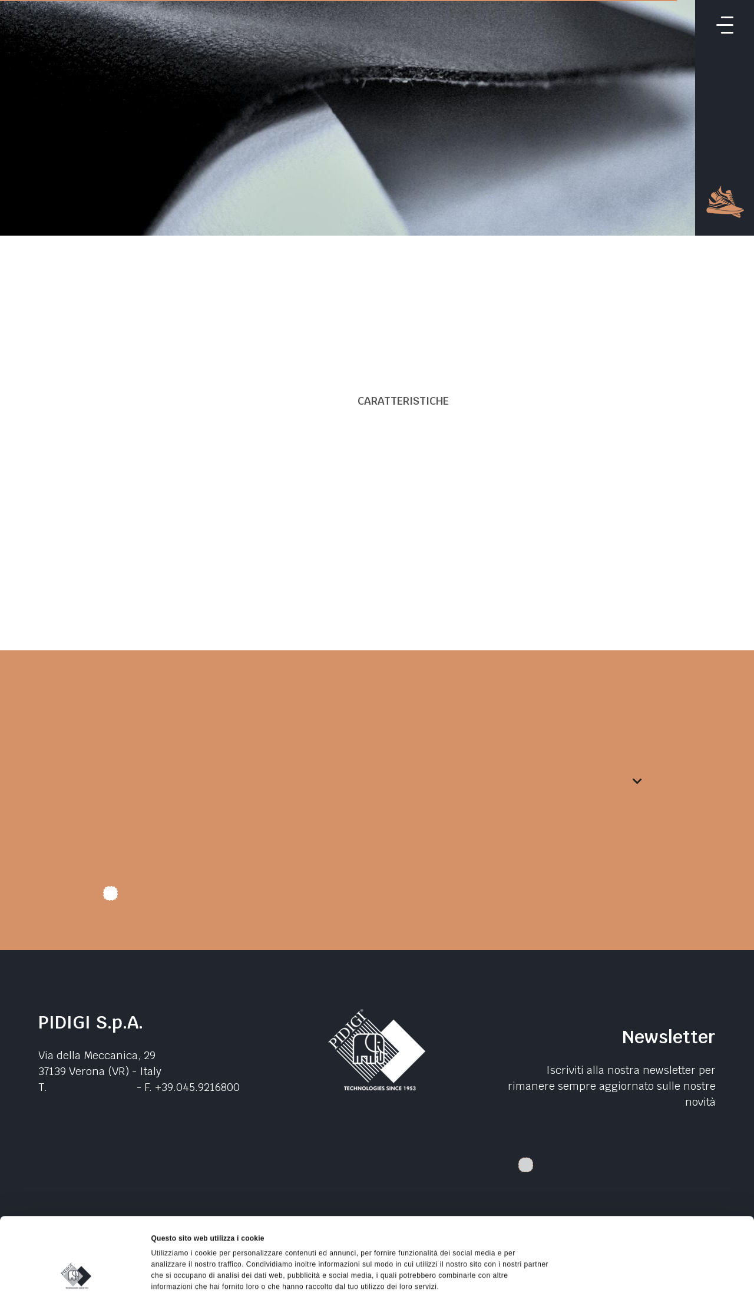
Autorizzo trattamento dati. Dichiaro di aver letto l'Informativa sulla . (297, 898)
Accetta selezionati (655, 1199)
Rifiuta (655, 1226)
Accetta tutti (655, 1172)
